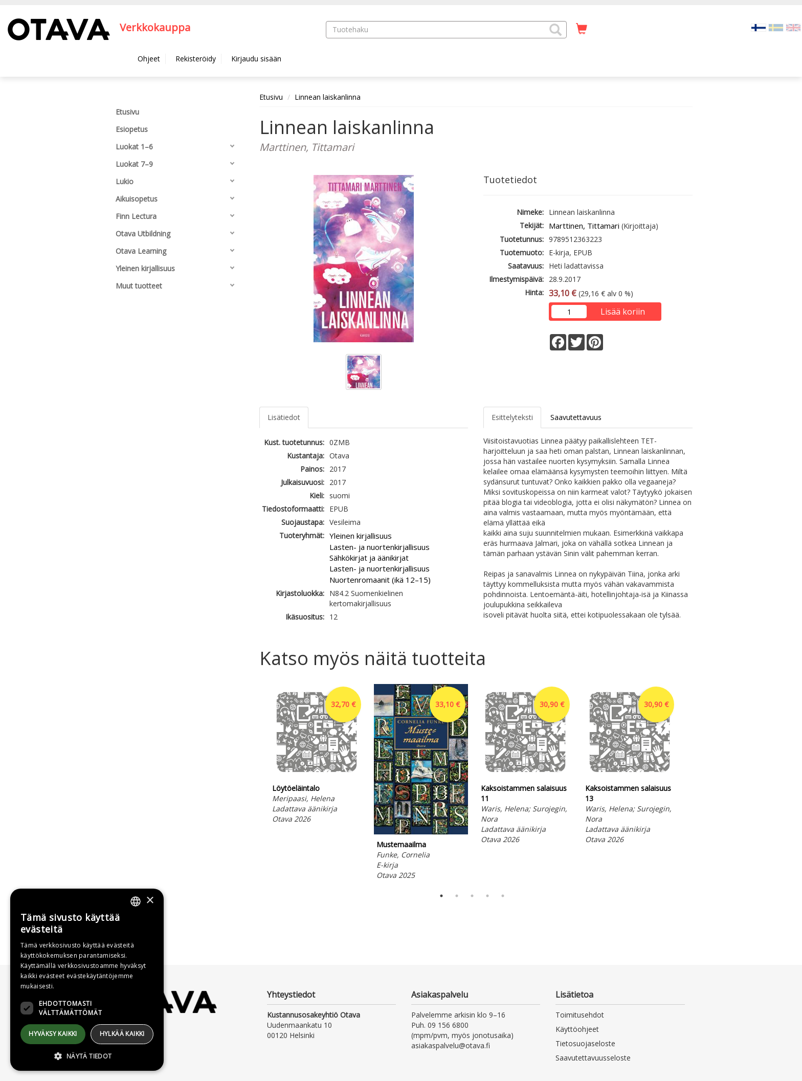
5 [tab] (503, 896)
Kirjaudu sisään (256, 58)
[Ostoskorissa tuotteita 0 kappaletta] (581, 29)
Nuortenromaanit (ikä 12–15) (380, 580)
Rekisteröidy (195, 58)
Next (687, 783)
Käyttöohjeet (577, 1029)
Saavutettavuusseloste (593, 1058)
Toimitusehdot (579, 1015)
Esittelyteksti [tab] (512, 417)
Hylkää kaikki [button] (122, 1033)
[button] (555, 30)
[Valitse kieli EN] (793, 27)
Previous (257, 783)
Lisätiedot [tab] (284, 417)
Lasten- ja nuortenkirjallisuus (379, 547)
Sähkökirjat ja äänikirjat (369, 558)
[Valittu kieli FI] (758, 27)
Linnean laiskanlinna (328, 97)
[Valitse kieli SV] (776, 27)
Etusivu (271, 97)
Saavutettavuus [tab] (576, 417)
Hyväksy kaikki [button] (53, 1033)
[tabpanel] (316, 755)
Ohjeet (149, 58)
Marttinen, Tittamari (584, 225)
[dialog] (87, 980)
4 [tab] (487, 896)
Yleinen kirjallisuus (360, 536)
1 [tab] (441, 896)
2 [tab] (457, 896)
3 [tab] (472, 896)
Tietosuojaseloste (585, 1043)
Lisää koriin (622, 311)
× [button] (149, 900)
